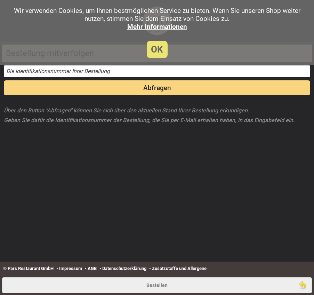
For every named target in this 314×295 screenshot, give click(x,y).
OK (157, 49)
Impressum (70, 268)
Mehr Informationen (157, 27)
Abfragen (157, 88)
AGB (92, 268)
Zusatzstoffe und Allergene (179, 268)
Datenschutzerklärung (124, 268)
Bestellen (157, 285)
